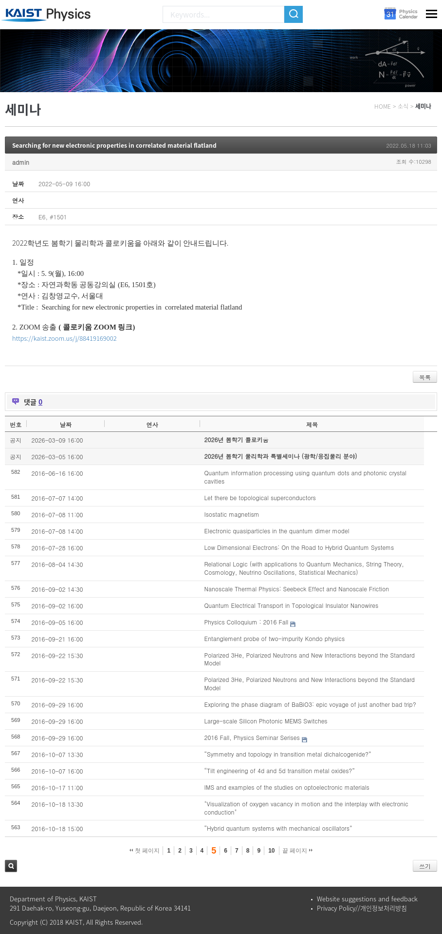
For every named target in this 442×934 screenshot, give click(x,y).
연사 (152, 424)
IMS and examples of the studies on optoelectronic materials (286, 787)
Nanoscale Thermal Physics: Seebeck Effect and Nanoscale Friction (296, 588)
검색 (11, 866)
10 (271, 850)
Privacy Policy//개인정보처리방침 (362, 908)
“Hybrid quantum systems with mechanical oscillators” (278, 828)
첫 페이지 (144, 850)
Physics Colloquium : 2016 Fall (246, 622)
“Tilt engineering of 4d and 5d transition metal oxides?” (279, 770)
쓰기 (425, 866)
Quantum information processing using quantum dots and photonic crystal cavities (305, 476)
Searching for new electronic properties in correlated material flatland (114, 145)
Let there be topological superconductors (260, 497)
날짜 (66, 424)
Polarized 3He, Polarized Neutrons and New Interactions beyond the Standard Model (309, 659)
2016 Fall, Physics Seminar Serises (252, 737)
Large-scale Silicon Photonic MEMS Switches (266, 721)
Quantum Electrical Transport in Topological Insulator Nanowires (291, 605)
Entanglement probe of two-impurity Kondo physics (274, 638)
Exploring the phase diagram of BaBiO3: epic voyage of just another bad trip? (310, 704)
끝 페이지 (297, 850)
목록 (425, 377)
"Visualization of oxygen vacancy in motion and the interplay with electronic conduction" (306, 807)
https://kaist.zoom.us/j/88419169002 (64, 338)
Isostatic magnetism (231, 514)
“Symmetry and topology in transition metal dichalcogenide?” (287, 754)
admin (20, 162)
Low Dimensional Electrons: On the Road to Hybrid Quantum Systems (299, 547)
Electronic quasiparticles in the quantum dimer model (277, 530)
